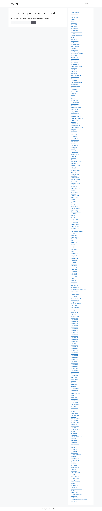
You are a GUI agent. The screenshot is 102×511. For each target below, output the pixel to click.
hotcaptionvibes (75, 165)
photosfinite (74, 17)
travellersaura (75, 410)
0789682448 (74, 345)
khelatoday (74, 23)
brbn (72, 21)
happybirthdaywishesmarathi (79, 499)
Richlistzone (74, 62)
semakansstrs (75, 478)
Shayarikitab (74, 111)
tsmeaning (74, 433)
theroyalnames (75, 140)
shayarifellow (74, 210)
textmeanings (75, 316)
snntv (72, 240)
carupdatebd (74, 50)
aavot (72, 230)
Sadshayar (74, 115)
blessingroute (75, 154)
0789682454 (74, 356)
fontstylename (75, 228)
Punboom (73, 314)
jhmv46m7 (74, 260)
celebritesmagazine (76, 161)
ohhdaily (73, 93)
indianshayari (74, 152)
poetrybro (73, 169)
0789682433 (74, 320)
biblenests (74, 440)
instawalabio (74, 219)
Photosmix (74, 106)
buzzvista (73, 158)
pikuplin (73, 431)
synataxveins (74, 138)
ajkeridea (73, 213)
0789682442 (74, 336)
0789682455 (74, 357)
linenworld (74, 89)
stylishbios (74, 186)
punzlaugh (74, 471)
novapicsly (74, 311)
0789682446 (74, 341)
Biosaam (73, 129)
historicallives (74, 104)
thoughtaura (74, 285)
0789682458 (74, 363)
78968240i (74, 271)
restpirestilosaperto (76, 32)
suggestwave (74, 442)
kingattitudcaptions (76, 52)
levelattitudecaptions (77, 53)
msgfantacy (74, 199)
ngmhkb (73, 257)
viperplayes (74, 176)
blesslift (73, 149)
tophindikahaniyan (76, 75)
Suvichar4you (74, 402)
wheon (73, 217)
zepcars (73, 98)
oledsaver (73, 293)
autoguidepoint (75, 472)
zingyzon (73, 381)
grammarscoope (75, 307)
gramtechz (74, 501)
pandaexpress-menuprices (78, 289)
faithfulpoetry (75, 221)
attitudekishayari (75, 428)
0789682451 (74, 350)
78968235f (74, 266)
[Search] (33, 22)
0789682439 (74, 330)
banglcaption (74, 206)
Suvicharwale (74, 120)
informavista (74, 145)
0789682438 (74, 329)
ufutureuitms (74, 408)
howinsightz (74, 420)
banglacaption (75, 28)
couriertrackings (75, 44)
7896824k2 (74, 275)
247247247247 (75, 372)
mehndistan (74, 413)
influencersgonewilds (77, 118)
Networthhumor (75, 61)
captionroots (74, 375)
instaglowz (74, 451)
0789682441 (74, 334)
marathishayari (75, 464)
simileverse (74, 406)
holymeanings (75, 300)
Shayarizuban (74, 41)
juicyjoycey (74, 397)
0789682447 (74, 343)
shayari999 (74, 25)
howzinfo (73, 395)
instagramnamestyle (76, 494)
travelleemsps (75, 426)
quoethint (73, 251)
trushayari (74, 181)
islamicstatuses (75, 46)
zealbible (73, 172)
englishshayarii (75, 294)
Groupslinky (74, 496)
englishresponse (75, 429)
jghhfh (73, 278)
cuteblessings (75, 113)
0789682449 (74, 347)
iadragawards (75, 97)
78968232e (74, 264)
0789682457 (74, 361)
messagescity (74, 312)
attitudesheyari (75, 404)
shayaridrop (74, 379)
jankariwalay (74, 84)
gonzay (73, 480)
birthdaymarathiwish (77, 231)
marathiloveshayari (76, 66)
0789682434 (74, 321)
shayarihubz (74, 453)
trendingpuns (74, 476)
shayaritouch (74, 291)
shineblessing (75, 64)
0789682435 (74, 323)
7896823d (73, 262)
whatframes (74, 91)
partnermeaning (75, 179)
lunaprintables (75, 302)
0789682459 (74, 365)
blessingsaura (75, 460)
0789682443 (74, 338)
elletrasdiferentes (76, 151)
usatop (73, 244)
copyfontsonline (75, 465)
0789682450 (74, 348)
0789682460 (74, 366)
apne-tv (73, 246)
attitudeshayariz (75, 208)
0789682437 (74, 327)
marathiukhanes (75, 188)
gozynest (73, 143)
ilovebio (73, 248)
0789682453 (74, 354)
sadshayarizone (75, 183)
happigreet (74, 55)
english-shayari (75, 12)
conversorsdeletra (76, 298)
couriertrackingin (76, 287)
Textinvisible (74, 197)
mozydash (74, 26)
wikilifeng (73, 43)
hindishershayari (75, 34)
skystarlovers (74, 447)
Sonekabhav (74, 16)
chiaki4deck (74, 411)
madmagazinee (75, 393)
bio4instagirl (74, 222)
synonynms (74, 435)
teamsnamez (74, 163)
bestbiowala (74, 185)
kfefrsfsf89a (74, 255)
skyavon (73, 462)
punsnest (73, 469)
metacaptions (75, 458)
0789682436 (74, 325)
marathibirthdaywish (77, 127)
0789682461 (74, 368)
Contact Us (86, 3)
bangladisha (74, 30)
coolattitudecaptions (76, 35)
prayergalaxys (75, 467)
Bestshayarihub (75, 125)
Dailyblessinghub (76, 116)
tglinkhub (73, 19)
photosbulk (74, 71)
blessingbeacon (75, 309)
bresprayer (74, 156)
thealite (73, 483)
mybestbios (74, 384)
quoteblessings (75, 109)
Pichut (72, 374)
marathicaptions (75, 226)
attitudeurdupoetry (76, 70)
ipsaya (72, 159)
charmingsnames (76, 383)
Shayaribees (74, 124)
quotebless (74, 249)
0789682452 (74, 352)
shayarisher (74, 203)
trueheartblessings (76, 446)
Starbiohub (74, 305)
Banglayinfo (74, 14)
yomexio (73, 201)
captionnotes (74, 57)
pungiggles (74, 377)
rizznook (73, 417)
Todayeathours (75, 487)
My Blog (14, 3)
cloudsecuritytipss (76, 303)
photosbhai (74, 73)
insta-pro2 (74, 233)
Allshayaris (74, 134)
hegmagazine (74, 424)
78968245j (74, 273)
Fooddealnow (74, 485)
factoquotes (74, 192)
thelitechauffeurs (75, 212)
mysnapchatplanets (76, 489)
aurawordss (74, 449)
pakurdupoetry (75, 77)
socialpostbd (74, 37)
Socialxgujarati (75, 195)
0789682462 (74, 370)
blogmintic (74, 242)
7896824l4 (74, 276)
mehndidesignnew (76, 107)
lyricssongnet (74, 390)
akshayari (73, 392)
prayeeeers (74, 456)
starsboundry (74, 100)
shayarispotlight (75, 419)
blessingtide (74, 318)
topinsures (74, 39)
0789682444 (74, 339)
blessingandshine (76, 454)
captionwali (74, 80)
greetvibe (73, 190)
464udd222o (74, 253)
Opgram (73, 122)
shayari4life (74, 68)
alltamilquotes (75, 415)
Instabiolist (74, 147)
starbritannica (75, 88)
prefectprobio (75, 59)
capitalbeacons (75, 401)
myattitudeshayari (76, 284)
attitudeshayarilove (76, 82)
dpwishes (73, 204)
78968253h (74, 269)
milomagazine (75, 174)
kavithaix (73, 194)
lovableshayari (75, 296)
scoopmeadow (75, 444)
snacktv (73, 95)
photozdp (73, 215)
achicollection (75, 388)
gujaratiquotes (75, 224)
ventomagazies (75, 102)
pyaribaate (74, 282)
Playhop (73, 490)
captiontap (74, 474)
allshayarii (74, 48)
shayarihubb (74, 239)
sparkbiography (75, 170)
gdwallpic (73, 438)
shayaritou (74, 79)
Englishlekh (74, 131)
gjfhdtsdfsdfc (74, 258)
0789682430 (74, 332)
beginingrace (74, 167)
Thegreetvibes (75, 133)
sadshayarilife (75, 498)
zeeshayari (74, 386)
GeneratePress (58, 509)
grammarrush (75, 177)
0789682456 (74, 359)
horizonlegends (75, 86)
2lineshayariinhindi (76, 436)
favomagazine (75, 422)
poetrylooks (74, 399)
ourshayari (74, 280)
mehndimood (74, 492)
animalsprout (74, 136)
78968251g (74, 267)
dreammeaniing (75, 482)
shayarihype (74, 141)
